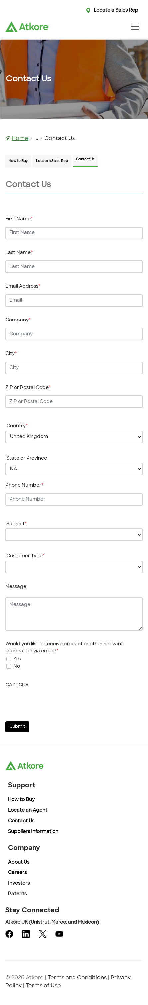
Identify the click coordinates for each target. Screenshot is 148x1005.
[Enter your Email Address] (74, 300)
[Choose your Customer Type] (74, 567)
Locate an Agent (27, 810)
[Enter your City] (74, 368)
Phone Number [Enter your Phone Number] (24, 485)
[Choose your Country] (74, 437)
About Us (18, 862)
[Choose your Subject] (74, 534)
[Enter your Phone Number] (74, 499)
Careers (17, 872)
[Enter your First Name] (74, 233)
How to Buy (21, 799)
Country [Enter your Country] (17, 426)
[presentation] (55, 703)
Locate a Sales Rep (116, 10)
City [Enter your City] (11, 353)
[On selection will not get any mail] (8, 666)
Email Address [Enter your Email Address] (22, 286)
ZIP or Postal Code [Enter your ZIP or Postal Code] (28, 387)
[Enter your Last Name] (74, 266)
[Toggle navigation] (135, 26)
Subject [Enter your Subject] (16, 524)
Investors (19, 883)
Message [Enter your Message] (15, 586)
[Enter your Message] (74, 614)
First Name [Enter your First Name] (19, 219)
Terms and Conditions (77, 978)
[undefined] (8, 659)
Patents (17, 894)
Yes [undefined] (17, 659)
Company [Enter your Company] (18, 320)
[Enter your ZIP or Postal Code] (74, 401)
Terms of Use (43, 986)
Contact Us (21, 821)
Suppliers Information (33, 831)
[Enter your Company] (74, 334)
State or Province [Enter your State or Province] (26, 458)
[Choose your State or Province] (74, 469)
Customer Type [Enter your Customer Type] (25, 556)
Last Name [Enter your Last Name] (19, 252)
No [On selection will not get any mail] (16, 666)
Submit (17, 727)
